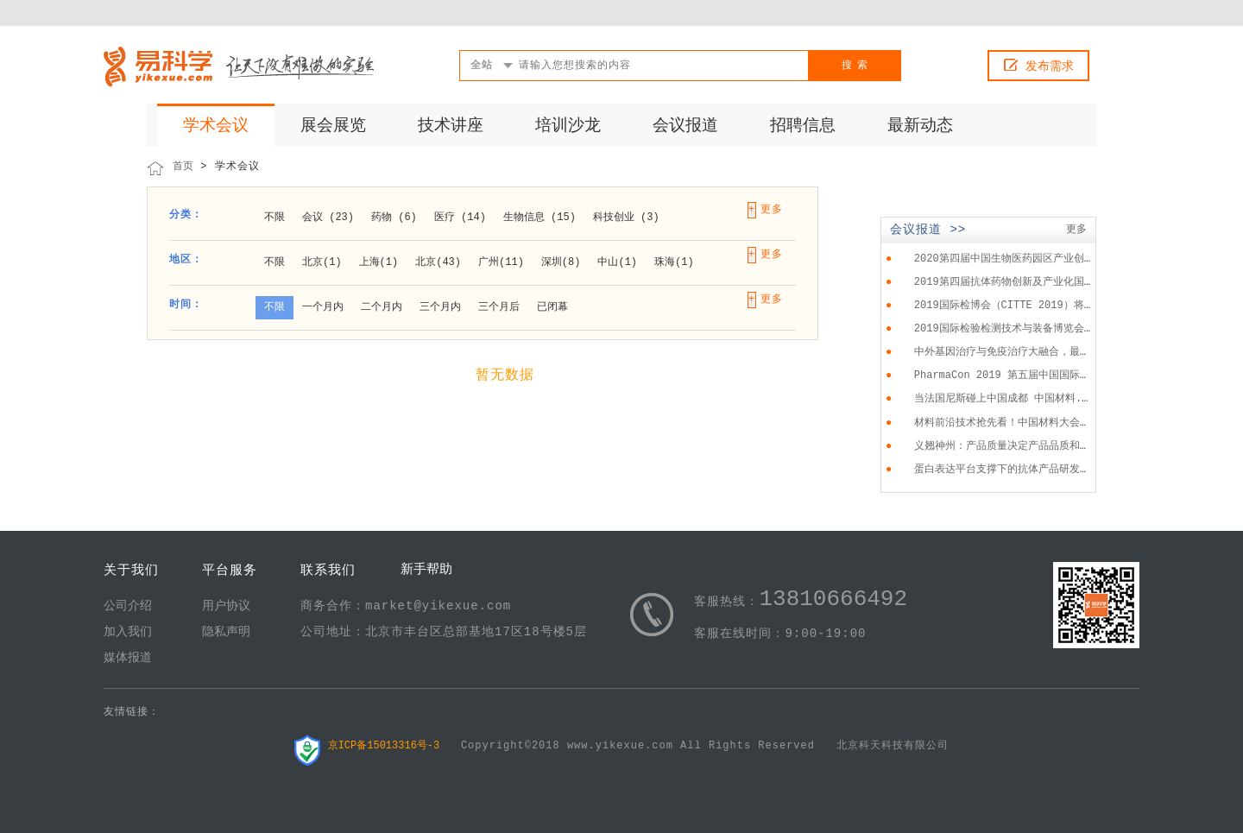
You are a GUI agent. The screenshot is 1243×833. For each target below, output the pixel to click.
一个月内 (323, 307)
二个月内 (381, 307)
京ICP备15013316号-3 (384, 746)
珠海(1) (674, 262)
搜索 (857, 66)
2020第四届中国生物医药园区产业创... (1008, 259)
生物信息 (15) (539, 217)
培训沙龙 (568, 126)
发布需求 (1049, 66)
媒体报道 (128, 658)
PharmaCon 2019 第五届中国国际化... (1011, 375)
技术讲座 (450, 126)
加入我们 (128, 632)
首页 (183, 167)
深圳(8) (561, 262)
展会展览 (333, 126)
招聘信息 (803, 126)
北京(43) (438, 262)
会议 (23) (328, 217)
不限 (274, 217)
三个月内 (440, 307)
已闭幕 (552, 307)
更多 (1076, 230)
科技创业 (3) (626, 217)
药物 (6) (394, 217)
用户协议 (226, 606)
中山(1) (617, 262)
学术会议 (216, 126)
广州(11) (501, 262)
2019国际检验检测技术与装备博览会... (1008, 329)
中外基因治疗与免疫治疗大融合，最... (1006, 352)
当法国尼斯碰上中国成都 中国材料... (1004, 399)
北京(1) (322, 262)
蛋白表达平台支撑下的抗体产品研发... (1006, 470)
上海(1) (379, 262)
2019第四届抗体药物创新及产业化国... (1008, 282)
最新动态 (920, 126)
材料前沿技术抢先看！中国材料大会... (1006, 423)
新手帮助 (426, 570)
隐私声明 (226, 632)
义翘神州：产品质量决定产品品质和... (1006, 446)
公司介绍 (128, 606)
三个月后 (499, 307)
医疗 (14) (460, 217)
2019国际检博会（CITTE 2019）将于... (1013, 306)
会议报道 (685, 126)
